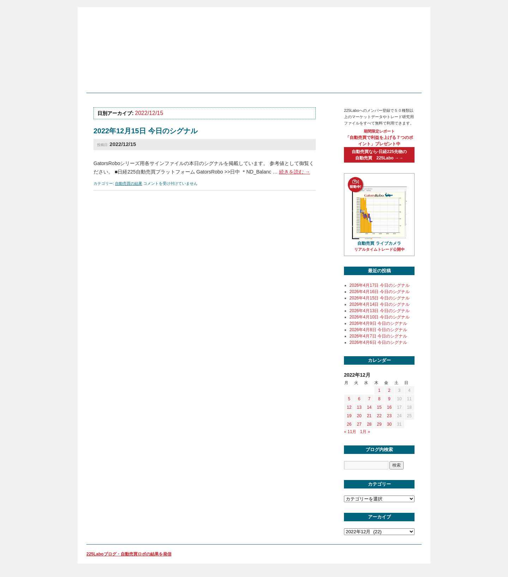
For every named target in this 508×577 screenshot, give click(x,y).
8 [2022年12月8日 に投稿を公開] (379, 398)
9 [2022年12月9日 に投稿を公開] (389, 398)
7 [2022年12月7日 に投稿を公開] (369, 398)
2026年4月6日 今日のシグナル (378, 342)
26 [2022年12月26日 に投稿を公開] (349, 424)
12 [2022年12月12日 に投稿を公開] (349, 407)
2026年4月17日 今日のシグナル (380, 285)
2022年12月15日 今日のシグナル (145, 131)
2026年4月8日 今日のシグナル (378, 329)
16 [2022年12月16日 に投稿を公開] (389, 407)
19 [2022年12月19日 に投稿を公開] (349, 415)
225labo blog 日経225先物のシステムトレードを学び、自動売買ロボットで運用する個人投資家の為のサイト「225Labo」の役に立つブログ (252, 52)
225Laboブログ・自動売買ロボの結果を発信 (128, 554)
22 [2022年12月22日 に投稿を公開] (379, 415)
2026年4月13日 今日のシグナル (380, 310)
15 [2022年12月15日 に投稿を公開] (379, 407)
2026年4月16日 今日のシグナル (380, 291)
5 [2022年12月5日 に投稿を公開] (349, 398)
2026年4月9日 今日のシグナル (378, 323)
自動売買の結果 (128, 183)
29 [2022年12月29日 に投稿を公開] (379, 424)
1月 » (365, 431)
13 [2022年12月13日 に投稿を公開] (359, 407)
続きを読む (294, 172)
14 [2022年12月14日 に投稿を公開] (369, 407)
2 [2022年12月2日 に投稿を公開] (389, 390)
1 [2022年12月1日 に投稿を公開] (379, 390)
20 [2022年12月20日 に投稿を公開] (359, 415)
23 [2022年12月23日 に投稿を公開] (389, 415)
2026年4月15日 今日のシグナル (380, 298)
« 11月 (350, 431)
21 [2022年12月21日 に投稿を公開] (369, 415)
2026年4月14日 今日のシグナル (380, 304)
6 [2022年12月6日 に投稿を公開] (359, 398)
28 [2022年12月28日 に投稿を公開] (369, 424)
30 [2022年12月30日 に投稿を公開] (389, 424)
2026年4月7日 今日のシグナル (378, 336)
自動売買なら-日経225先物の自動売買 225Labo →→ (379, 154)
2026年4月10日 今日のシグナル (380, 317)
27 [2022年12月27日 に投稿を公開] (359, 424)
